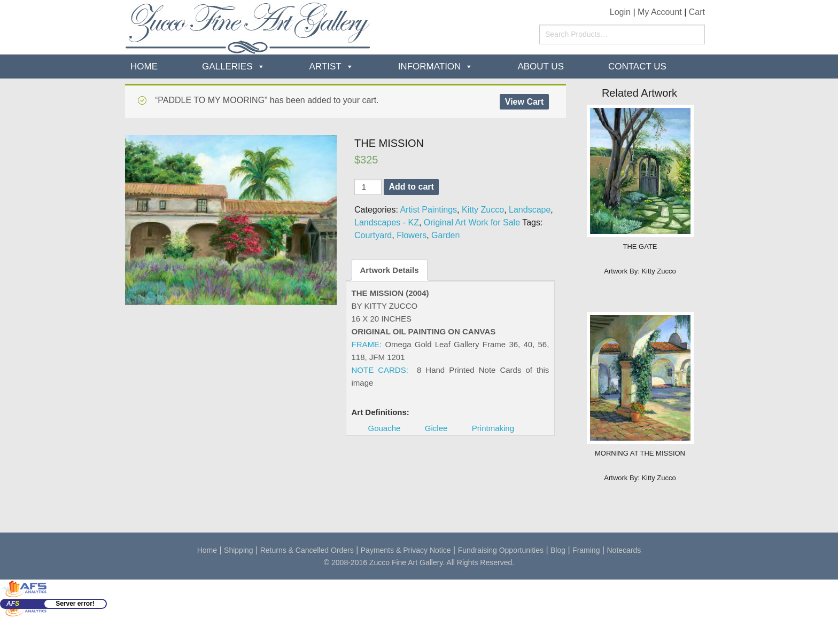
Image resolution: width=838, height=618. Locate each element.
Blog (557, 550)
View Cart (524, 101)
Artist (325, 66)
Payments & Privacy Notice (406, 550)
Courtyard (373, 235)
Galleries (227, 66)
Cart (697, 12)
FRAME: (367, 344)
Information (429, 66)
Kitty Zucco (483, 209)
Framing (586, 550)
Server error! (75, 603)
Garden (445, 235)
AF (12, 603)
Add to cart (411, 186)
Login (620, 12)
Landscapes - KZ (386, 222)
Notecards (624, 550)
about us (540, 66)
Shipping (238, 550)
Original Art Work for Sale (472, 222)
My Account (660, 12)
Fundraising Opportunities (501, 550)
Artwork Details (389, 270)
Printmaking (493, 428)
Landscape (529, 209)
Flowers (411, 235)
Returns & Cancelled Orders (307, 550)
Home (144, 66)
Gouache (384, 428)
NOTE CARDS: (380, 369)
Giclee (436, 428)
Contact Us (637, 66)
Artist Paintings (428, 209)
